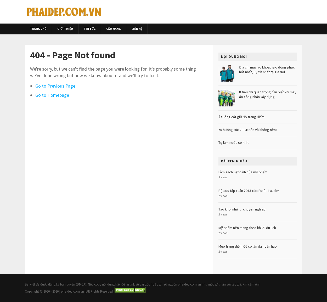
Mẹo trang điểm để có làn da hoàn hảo (247, 246)
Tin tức (89, 29)
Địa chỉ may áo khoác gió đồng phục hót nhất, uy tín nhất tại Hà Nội (267, 69)
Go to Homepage (52, 95)
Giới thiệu (65, 29)
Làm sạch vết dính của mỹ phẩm (242, 172)
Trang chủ (38, 29)
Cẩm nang (113, 29)
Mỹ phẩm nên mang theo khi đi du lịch (247, 227)
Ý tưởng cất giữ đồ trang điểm (241, 117)
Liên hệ (137, 29)
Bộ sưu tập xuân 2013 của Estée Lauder (248, 190)
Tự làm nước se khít (233, 142)
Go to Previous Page (55, 86)
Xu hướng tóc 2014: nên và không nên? (247, 129)
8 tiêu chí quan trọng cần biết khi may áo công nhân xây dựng (267, 94)
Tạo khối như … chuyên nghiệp (242, 209)
